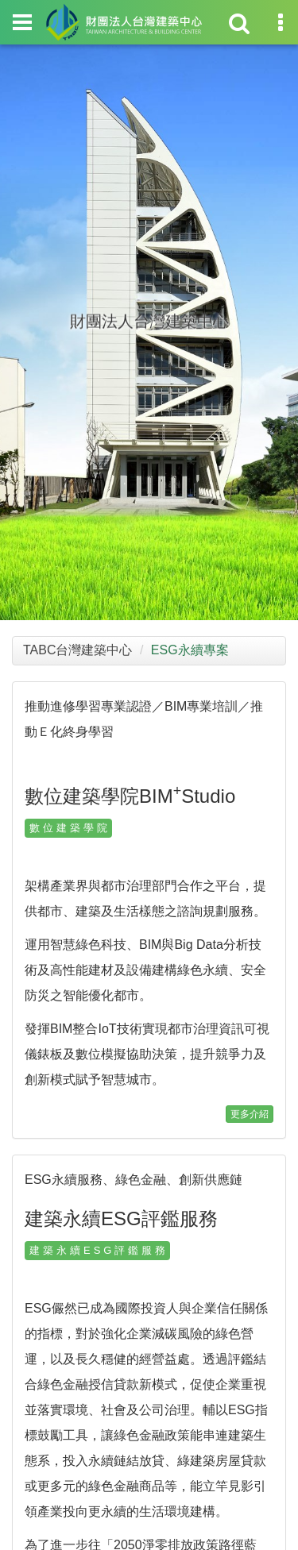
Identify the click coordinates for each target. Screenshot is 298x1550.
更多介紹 (249, 1114)
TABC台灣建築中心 (77, 650)
